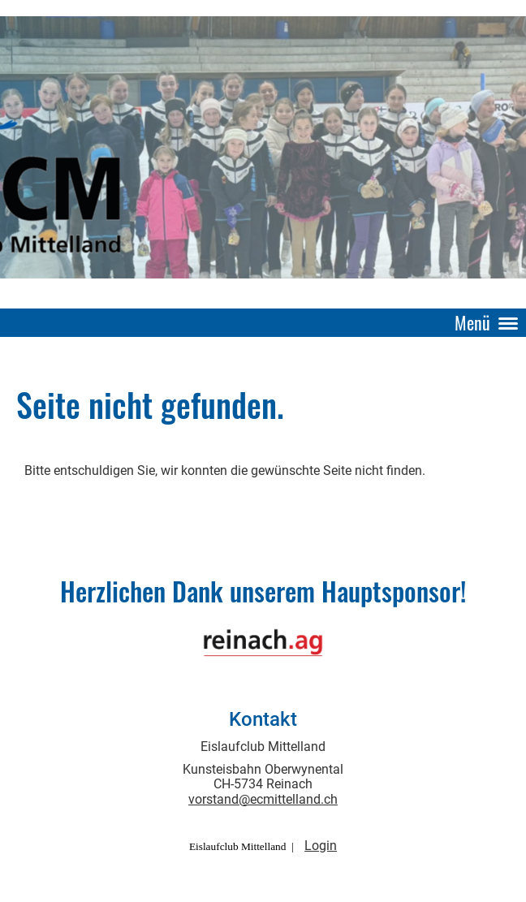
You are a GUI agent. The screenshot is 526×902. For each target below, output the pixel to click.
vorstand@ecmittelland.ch (263, 799)
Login (320, 845)
